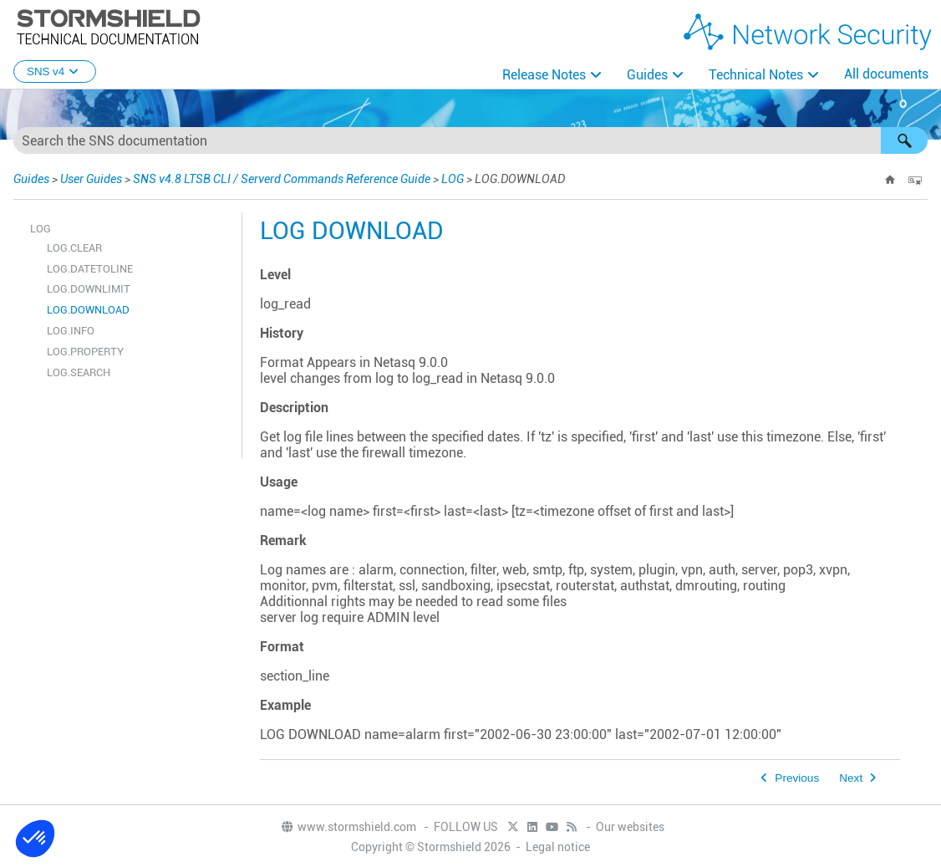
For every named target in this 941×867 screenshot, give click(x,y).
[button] (904, 140)
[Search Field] (470, 140)
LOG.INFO (70, 330)
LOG (452, 179)
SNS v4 (55, 71)
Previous (797, 778)
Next (850, 778)
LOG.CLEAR (74, 248)
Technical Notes (756, 75)
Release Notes (544, 75)
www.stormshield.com (348, 827)
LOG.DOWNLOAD (88, 309)
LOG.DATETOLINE (90, 269)
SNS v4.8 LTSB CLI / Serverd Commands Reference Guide (281, 179)
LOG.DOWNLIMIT (88, 289)
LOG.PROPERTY (85, 351)
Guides (647, 75)
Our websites (630, 827)
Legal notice (558, 847)
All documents (886, 74)
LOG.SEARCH (78, 372)
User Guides (91, 179)
